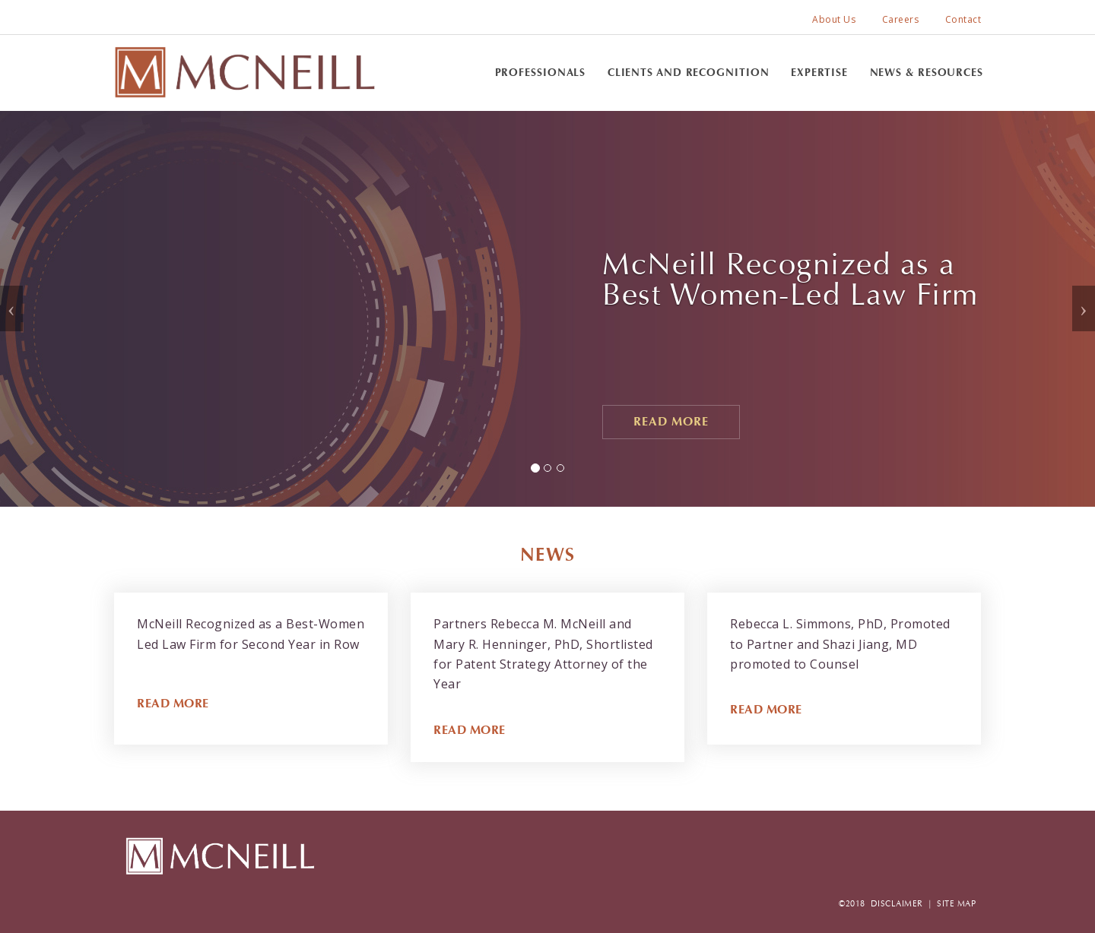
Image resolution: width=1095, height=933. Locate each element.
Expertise (819, 72)
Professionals (540, 72)
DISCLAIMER (897, 904)
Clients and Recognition (689, 72)
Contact (963, 19)
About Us (833, 19)
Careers (900, 19)
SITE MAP (956, 904)
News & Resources (926, 72)
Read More (671, 421)
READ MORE (173, 703)
